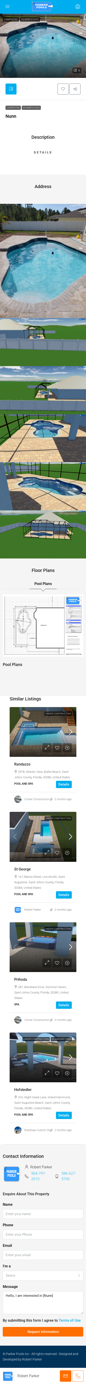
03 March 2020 (31, 107)
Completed (13, 107)
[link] (43, 732)
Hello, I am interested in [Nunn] (43, 1302)
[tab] (11, 89)
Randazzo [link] (22, 764)
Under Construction (58, 713)
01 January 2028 (61, 1039)
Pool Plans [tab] (43, 584)
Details (63, 784)
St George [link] (22, 869)
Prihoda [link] (20, 979)
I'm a (7, 1266)
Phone (8, 1225)
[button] (43, 46)
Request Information (43, 1332)
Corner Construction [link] (36, 799)
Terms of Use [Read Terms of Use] (70, 1320)
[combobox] (43, 1275)
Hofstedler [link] (23, 1090)
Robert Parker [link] (32, 909)
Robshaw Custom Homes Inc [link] (42, 1130)
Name (8, 1204)
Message (10, 1286)
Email (7, 1245)
